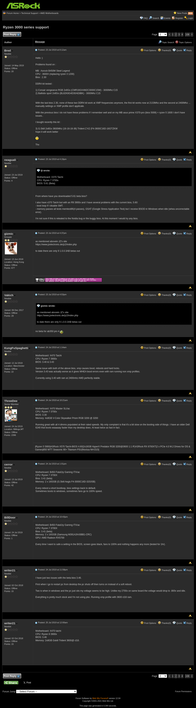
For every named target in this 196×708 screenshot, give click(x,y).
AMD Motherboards (49, 13)
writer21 (10, 570)
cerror (9, 464)
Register (179, 18)
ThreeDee (12, 400)
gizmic (9, 233)
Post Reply (11, 34)
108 (187, 34)
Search (156, 18)
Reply (189, 50)
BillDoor (11, 517)
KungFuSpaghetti (17, 348)
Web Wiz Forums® (100, 698)
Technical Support (29, 13)
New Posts (182, 13)
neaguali (11, 159)
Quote (179, 50)
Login (190, 18)
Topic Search (166, 42)
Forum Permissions (184, 691)
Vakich (10, 295)
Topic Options (183, 42)
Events (165, 18)
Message (40, 41)
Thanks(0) (164, 50)
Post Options (148, 50)
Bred (8, 50)
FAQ (146, 18)
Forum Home (13, 13)
